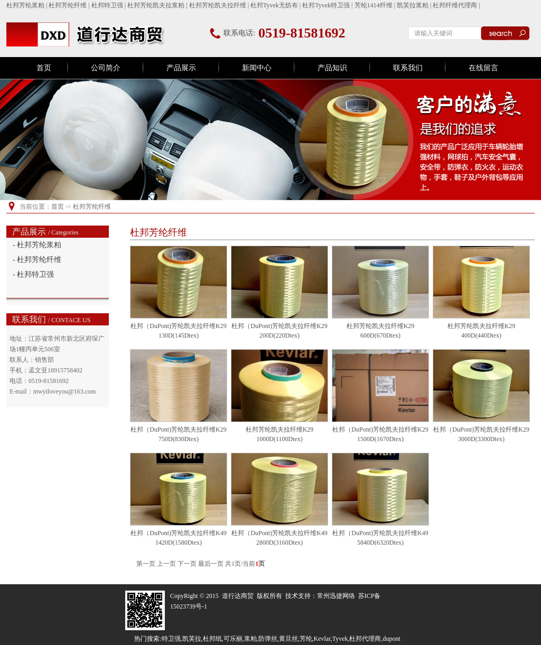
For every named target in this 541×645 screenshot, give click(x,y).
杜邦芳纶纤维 (68, 5)
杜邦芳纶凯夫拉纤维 (217, 5)
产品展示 (181, 68)
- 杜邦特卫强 (33, 274)
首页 (43, 68)
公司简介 (105, 68)
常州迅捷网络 (336, 596)
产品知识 (332, 68)
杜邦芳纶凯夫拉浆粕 (155, 5)
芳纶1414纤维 (374, 5)
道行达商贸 (238, 596)
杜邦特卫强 (107, 5)
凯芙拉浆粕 (412, 5)
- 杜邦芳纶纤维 (37, 260)
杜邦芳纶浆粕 (25, 5)
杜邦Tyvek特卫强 (326, 5)
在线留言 (483, 68)
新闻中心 (257, 68)
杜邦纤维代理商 (455, 5)
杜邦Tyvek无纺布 (274, 5)
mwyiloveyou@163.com (64, 391)
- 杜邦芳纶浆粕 (37, 245)
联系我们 (408, 68)
